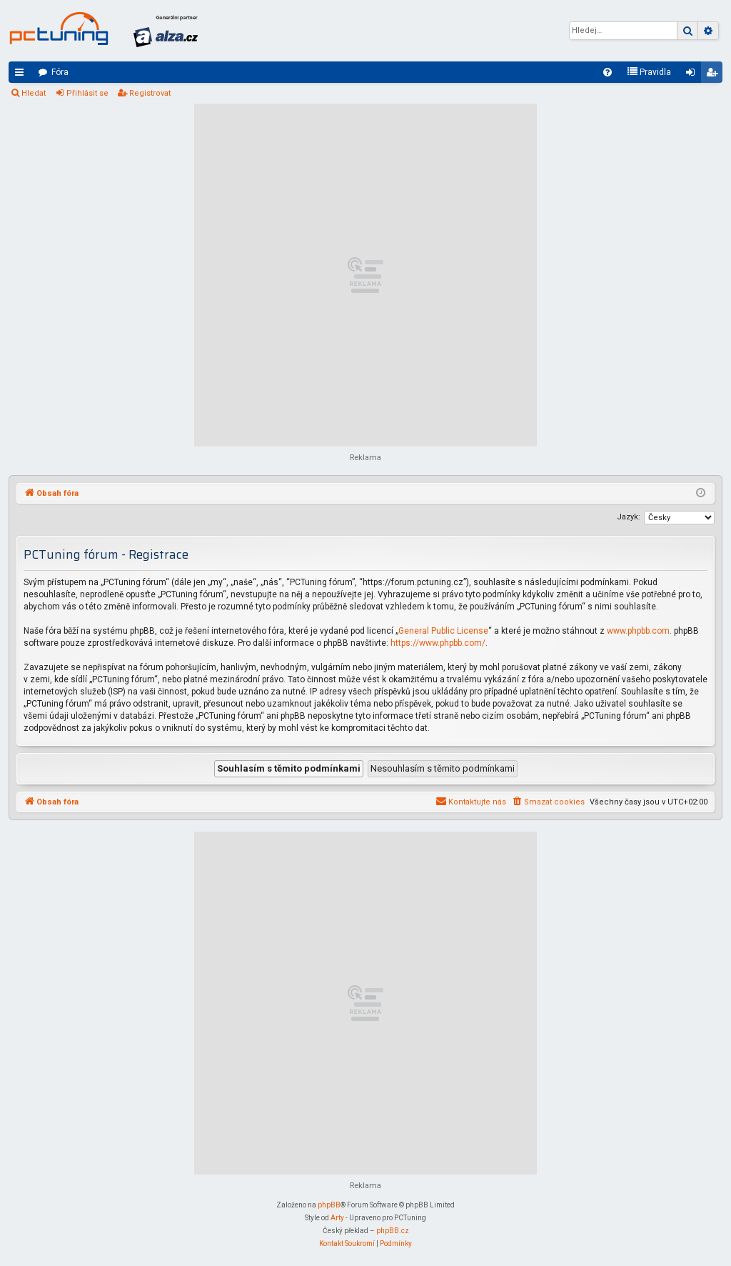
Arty (337, 1218)
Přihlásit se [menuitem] (693, 75)
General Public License (443, 631)
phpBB (329, 1205)
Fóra (60, 72)
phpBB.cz (392, 1231)
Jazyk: (628, 517)
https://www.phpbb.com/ (437, 643)
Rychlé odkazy (22, 75)
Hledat (33, 93)
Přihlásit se (87, 93)
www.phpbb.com (638, 631)
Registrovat (150, 93)
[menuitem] (607, 72)
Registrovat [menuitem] (714, 75)
